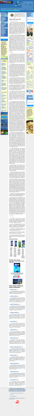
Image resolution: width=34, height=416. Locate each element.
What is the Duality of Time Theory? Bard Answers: (4, 64)
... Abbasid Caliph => (14, 337)
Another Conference (9, 10)
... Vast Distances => (13, 379)
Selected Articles (4, 92)
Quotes (22, 390)
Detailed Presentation (16, 10)
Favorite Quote (30, 107)
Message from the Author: (29, 27)
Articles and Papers (4, 22)
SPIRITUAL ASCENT (21, 375)
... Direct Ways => (13, 321)
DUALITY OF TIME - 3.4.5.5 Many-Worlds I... (4, 99)
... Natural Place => (13, 355)
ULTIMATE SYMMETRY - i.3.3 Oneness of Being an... (4, 101)
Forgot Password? (30, 24)
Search (10, 391)
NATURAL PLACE (21, 359)
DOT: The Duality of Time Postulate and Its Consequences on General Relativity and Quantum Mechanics (30, 84)
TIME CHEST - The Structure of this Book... (4, 96)
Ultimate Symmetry (3, 18)
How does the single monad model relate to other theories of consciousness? (4, 68)
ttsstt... (2, 93)
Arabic (2, 35)
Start (10, 388)
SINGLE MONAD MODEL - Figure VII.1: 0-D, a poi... (4, 105)
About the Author (3, 33)
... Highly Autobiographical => (16, 346)
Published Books (3, 20)
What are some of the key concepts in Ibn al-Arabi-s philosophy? (4, 88)
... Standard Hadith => (14, 312)
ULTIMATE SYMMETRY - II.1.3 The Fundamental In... (4, 107)
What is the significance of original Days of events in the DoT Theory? (4, 72)
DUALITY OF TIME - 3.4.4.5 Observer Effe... (4, 111)
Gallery (12, 390)
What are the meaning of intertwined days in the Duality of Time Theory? (4, 77)
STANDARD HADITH (12, 317)
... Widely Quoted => (13, 296)
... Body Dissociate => (14, 363)
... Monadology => (13, 289)
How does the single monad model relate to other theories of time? (4, 84)
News (24, 390)
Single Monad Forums (4, 29)
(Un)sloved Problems (3, 24)
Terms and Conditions (13, 396)
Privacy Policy (12, 394)
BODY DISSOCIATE (22, 367)
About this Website (3, 31)
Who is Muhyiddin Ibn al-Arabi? (4, 81)
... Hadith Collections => (14, 304)
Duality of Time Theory (4, 16)
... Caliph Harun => (13, 329)
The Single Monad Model (4, 13)
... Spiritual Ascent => (14, 371)
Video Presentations (4, 27)
